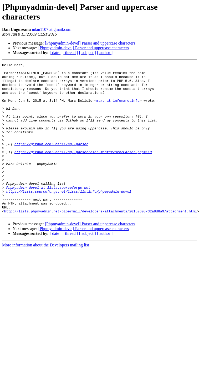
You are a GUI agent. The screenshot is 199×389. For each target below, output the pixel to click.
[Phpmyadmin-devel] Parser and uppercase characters (90, 43)
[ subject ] (87, 52)
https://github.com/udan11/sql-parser (51, 160)
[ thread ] (70, 52)
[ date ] (56, 52)
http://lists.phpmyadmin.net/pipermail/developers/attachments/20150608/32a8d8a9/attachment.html (100, 241)
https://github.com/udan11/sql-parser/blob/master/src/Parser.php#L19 (83, 170)
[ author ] (105, 52)
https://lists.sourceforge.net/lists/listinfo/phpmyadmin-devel (68, 217)
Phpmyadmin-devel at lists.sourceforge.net (48, 212)
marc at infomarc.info (118, 108)
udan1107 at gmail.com (52, 29)
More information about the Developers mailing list (45, 275)
